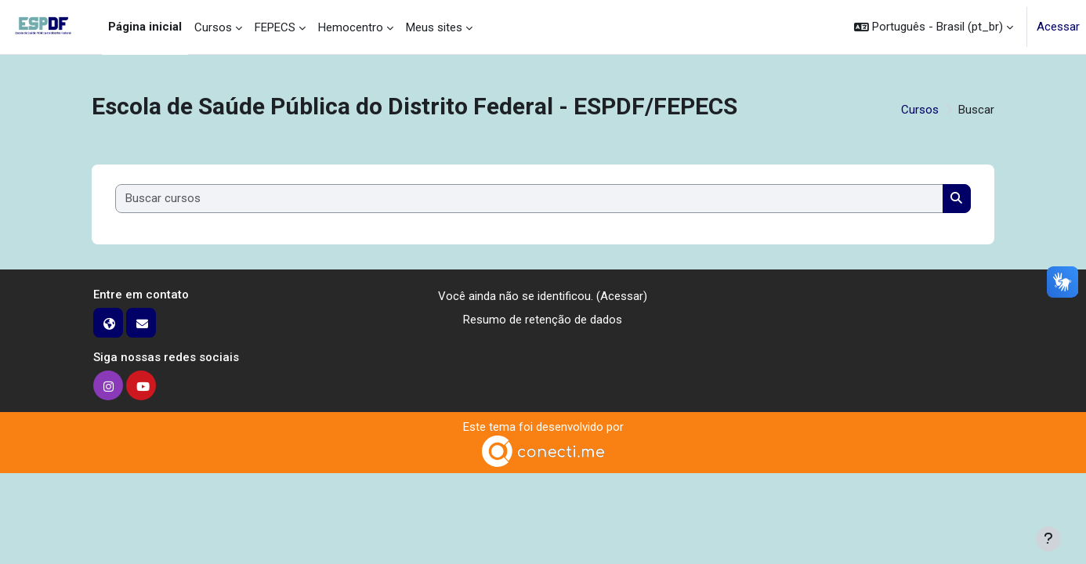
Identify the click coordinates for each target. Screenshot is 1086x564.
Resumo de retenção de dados (542, 320)
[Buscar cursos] (529, 198)
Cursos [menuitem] (213, 27)
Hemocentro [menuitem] (350, 27)
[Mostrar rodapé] (1048, 538)
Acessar (1058, 27)
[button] (933, 27)
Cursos (920, 110)
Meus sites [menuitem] (434, 27)
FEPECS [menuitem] (275, 27)
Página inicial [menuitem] (145, 27)
